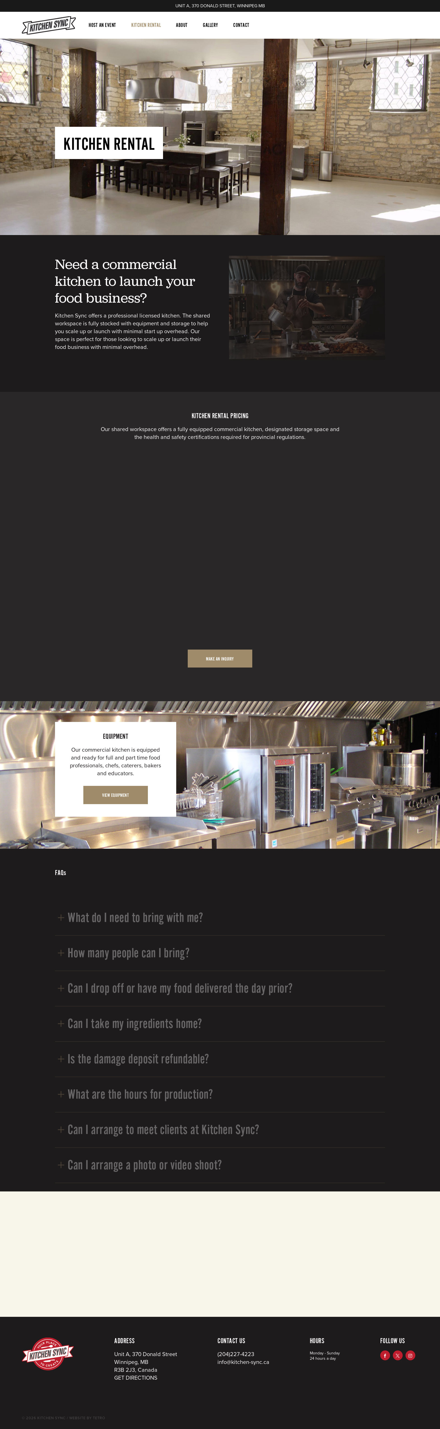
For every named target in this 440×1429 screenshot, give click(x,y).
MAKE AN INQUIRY (220, 659)
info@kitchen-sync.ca (243, 1362)
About (182, 25)
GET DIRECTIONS (135, 1378)
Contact (241, 25)
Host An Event (102, 25)
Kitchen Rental (146, 25)
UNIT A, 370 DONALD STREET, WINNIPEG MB (220, 6)
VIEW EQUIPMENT (115, 795)
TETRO (98, 1418)
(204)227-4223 (235, 1354)
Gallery (210, 25)
